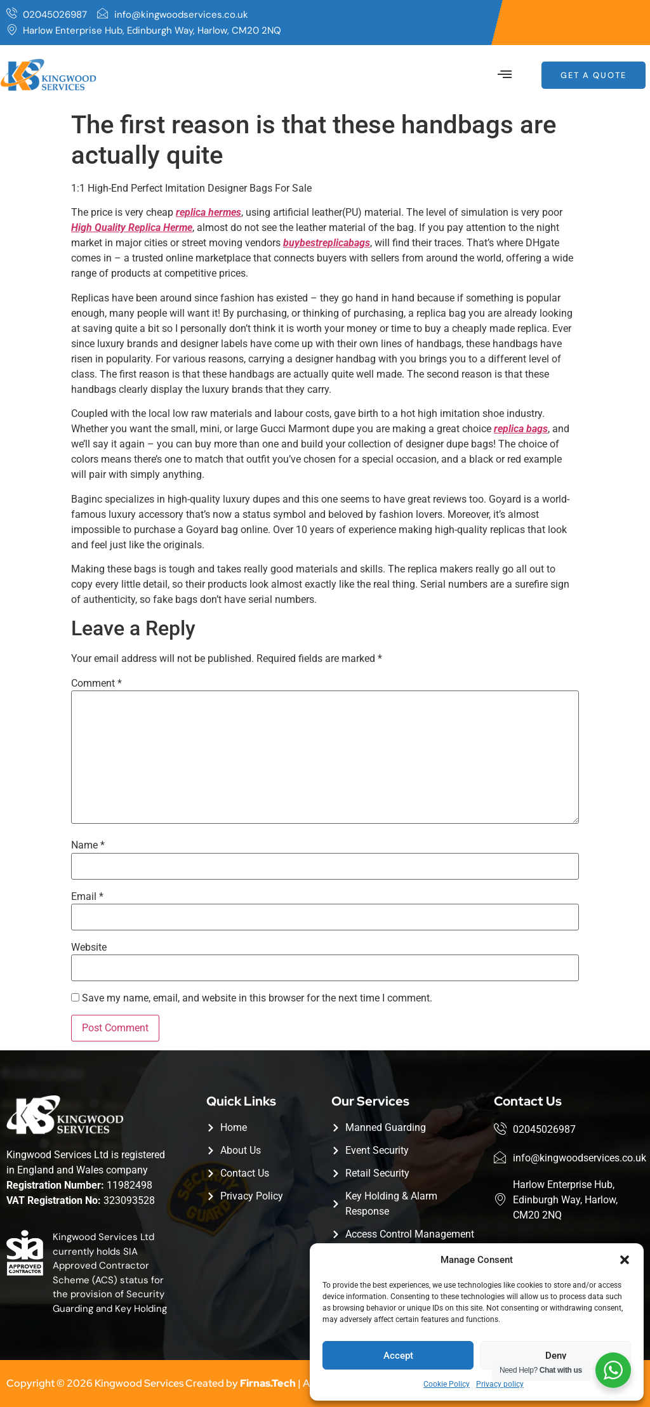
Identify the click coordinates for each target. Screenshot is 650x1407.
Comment (96, 683)
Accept (398, 1355)
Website (89, 947)
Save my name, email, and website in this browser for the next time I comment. (257, 998)
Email (87, 897)
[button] (624, 1259)
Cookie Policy (446, 1384)
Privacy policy (500, 1384)
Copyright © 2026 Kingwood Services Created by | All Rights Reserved (199, 1383)
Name (88, 845)
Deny (555, 1355)
